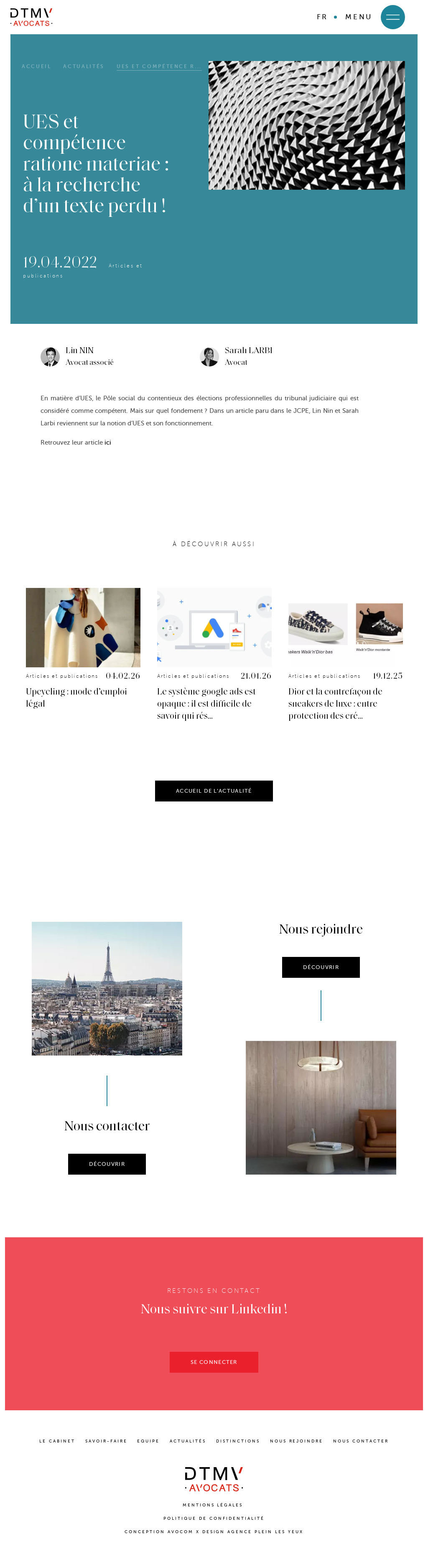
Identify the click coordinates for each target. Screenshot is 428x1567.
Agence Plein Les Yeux (265, 1531)
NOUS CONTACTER (361, 1441)
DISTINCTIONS (238, 1441)
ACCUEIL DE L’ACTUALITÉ (214, 806)
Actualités (83, 66)
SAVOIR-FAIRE (106, 1441)
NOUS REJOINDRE (297, 1441)
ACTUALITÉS (188, 1441)
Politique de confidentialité (213, 1518)
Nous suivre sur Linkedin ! (214, 1325)
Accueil (36, 66)
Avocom (181, 1531)
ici (107, 442)
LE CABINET (57, 1441)
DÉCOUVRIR (107, 1179)
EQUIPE (148, 1441)
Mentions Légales (214, 1505)
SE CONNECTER (214, 1377)
